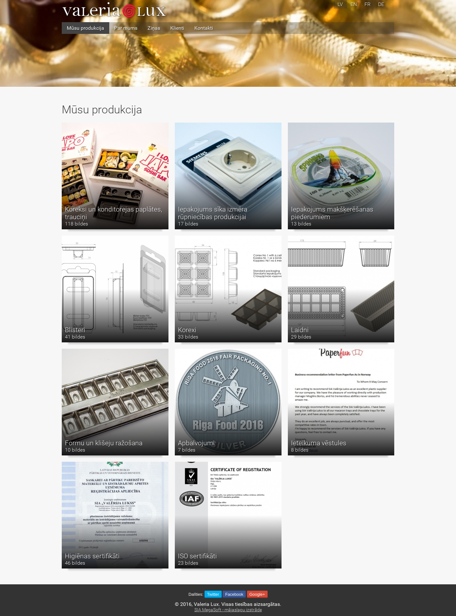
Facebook (234, 594)
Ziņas (154, 28)
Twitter (213, 594)
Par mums (125, 28)
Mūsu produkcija (85, 28)
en (354, 4)
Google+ (257, 594)
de (381, 4)
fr (367, 4)
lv (340, 4)
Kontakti (203, 28)
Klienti (177, 28)
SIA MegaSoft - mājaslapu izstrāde (228, 610)
